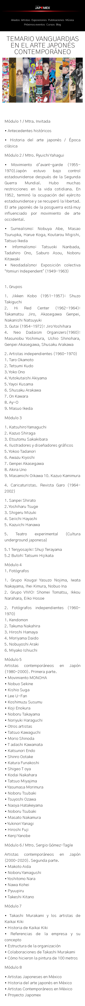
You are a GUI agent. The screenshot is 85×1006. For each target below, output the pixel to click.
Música (70, 20)
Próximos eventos (34, 24)
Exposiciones (39, 20)
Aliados (15, 20)
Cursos (50, 24)
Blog (58, 24)
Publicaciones (56, 20)
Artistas (25, 20)
